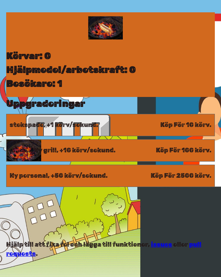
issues (161, 244)
